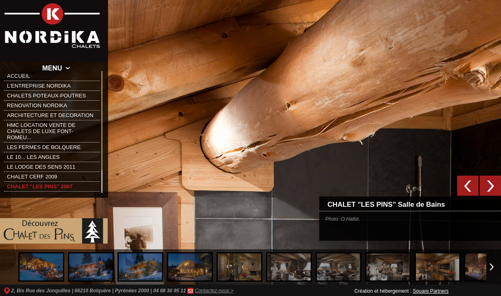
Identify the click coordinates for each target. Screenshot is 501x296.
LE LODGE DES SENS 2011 (41, 167)
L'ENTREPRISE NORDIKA (39, 86)
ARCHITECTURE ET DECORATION (50, 115)
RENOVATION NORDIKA (37, 105)
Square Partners (431, 291)
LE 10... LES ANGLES (33, 157)
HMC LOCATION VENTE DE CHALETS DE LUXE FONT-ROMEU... (41, 131)
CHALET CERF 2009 (32, 177)
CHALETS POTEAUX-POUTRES (46, 96)
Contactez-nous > (214, 291)
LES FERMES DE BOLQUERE (44, 147)
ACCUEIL (18, 76)
